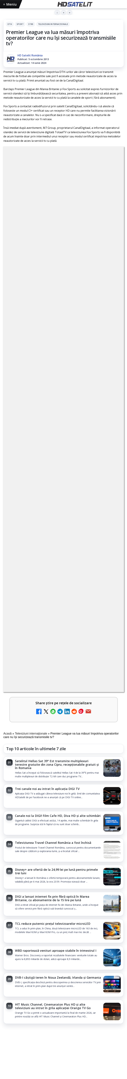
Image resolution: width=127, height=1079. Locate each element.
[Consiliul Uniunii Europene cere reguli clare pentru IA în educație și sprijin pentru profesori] (63, 668)
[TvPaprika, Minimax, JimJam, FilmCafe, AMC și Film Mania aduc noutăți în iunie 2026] (63, 586)
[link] (63, 259)
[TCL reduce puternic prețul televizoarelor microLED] (112, 422)
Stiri (30, 24)
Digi (8, 1038)
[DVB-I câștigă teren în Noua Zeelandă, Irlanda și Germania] (112, 476)
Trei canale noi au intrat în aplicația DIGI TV (47, 280)
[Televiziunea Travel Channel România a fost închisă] (112, 341)
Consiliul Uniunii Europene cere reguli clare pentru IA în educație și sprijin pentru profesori (60, 628)
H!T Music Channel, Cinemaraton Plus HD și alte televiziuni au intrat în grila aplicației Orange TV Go (53, 497)
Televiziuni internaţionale (53, 24)
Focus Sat (33, 1038)
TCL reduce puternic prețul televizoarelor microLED (52, 415)
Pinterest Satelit (64, 1005)
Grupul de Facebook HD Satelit (63, 954)
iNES (101, 1038)
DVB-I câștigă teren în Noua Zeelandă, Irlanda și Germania (58, 469)
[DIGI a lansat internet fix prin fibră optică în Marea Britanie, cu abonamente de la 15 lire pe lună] (112, 395)
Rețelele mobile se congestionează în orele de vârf (46, 708)
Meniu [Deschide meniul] (10, 4)
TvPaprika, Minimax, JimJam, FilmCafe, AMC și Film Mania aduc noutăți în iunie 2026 (62, 547)
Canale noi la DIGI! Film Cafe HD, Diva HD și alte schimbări (58, 307)
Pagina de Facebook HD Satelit (63, 944)
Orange (61, 1038)
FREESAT (18, 1038)
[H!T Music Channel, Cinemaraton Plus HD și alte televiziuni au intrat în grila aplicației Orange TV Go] (112, 503)
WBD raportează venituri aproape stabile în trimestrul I (55, 442)
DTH (10, 24)
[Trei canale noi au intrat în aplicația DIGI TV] (112, 287)
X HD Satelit (63, 995)
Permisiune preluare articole (63, 1059)
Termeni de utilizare (63, 1070)
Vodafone (89, 1038)
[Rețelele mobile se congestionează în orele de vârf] (63, 746)
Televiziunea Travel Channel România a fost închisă (53, 334)
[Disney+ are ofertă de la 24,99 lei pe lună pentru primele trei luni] (112, 368)
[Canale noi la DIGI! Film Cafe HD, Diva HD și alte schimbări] (112, 314)
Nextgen (48, 1038)
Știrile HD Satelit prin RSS (63, 1016)
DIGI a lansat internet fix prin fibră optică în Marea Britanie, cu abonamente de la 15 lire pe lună (52, 389)
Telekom (74, 1038)
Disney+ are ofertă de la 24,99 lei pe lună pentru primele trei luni (56, 362)
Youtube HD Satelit (63, 975)
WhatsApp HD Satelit (63, 965)
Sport (20, 24)
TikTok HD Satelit (63, 985)
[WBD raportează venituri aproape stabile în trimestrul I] (112, 449)
